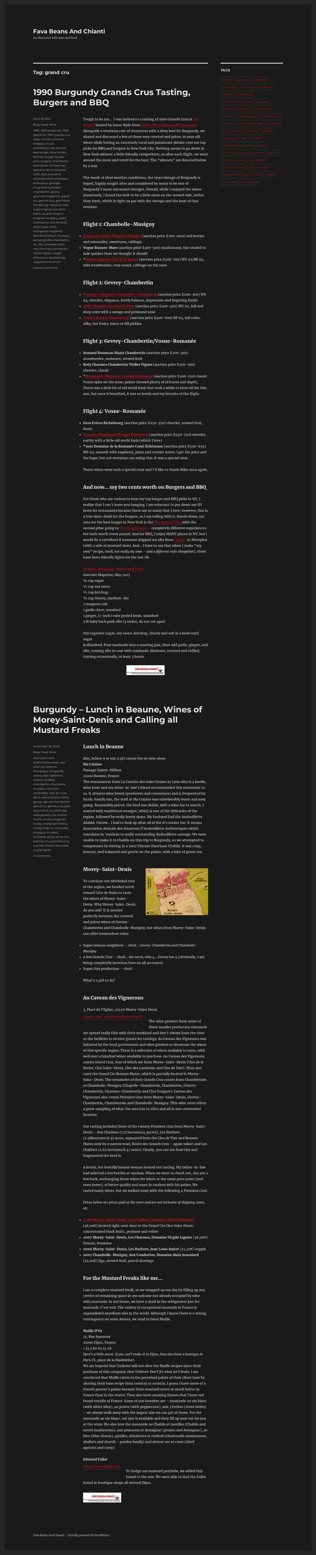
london (256, 138)
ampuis (227, 79)
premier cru (41, 841)
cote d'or (228, 116)
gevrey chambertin (57, 801)
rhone (226, 160)
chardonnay (244, 94)
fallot (65, 797)
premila (272, 152)
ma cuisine (59, 815)
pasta (251, 145)
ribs (40, 244)
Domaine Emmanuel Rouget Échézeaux (116, 434)
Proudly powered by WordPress (88, 1535)
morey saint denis (55, 823)
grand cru (39, 806)
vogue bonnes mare (46, 261)
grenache (252, 130)
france (237, 130)
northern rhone (232, 145)
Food (44, 124)
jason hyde (40, 226)
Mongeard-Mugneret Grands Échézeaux (119, 376)
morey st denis (43, 828)
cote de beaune (248, 116)
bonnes (38, 156)
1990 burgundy (51, 130)
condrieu (262, 101)
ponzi (243, 152)
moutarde (61, 828)
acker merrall (42, 139)
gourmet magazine (46, 196)
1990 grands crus (58, 134)
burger (49, 156)
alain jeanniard (43, 758)
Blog (36, 124)
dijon (36, 797)
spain (252, 167)
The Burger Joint (133, 528)
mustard (52, 832)
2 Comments (41, 855)
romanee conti (54, 244)
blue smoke (58, 152)
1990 (36, 130)
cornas (226, 109)
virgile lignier (42, 850)
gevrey (55, 191)
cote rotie (228, 123)
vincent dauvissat (56, 845)
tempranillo (230, 174)
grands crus (46, 200)
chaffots (49, 779)
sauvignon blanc (233, 167)
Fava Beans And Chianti (69, 31)
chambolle (40, 165)
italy (244, 138)
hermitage (229, 138)
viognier (270, 174)
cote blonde (243, 109)
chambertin (60, 161)
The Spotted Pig (167, 522)
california (266, 87)
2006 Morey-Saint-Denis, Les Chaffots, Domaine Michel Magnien (138, 1220)
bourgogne (41, 771)
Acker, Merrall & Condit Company (168, 125)
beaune (51, 766)
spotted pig (57, 257)
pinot (51, 836)
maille (37, 819)
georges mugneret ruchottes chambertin (47, 187)
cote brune (263, 109)
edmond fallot (51, 797)
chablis (38, 779)
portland (257, 152)
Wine (52, 124)
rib (35, 244)
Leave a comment (45, 267)
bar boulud (58, 148)
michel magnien (54, 819)
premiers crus (59, 841)
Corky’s (180, 540)
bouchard (258, 79)
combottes (40, 793)
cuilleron (273, 123)
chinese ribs (57, 165)
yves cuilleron (250, 182)
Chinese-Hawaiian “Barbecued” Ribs (113, 569)
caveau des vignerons (47, 775)
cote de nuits (57, 793)
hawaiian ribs (59, 205)
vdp (244, 174)
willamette (229, 182)
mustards (39, 836)
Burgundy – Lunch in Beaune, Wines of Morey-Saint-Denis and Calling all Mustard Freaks (117, 719)
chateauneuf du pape (237, 101)
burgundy (57, 771)
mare (52, 226)
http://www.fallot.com (101, 1466)
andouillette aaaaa (46, 762)
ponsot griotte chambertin (51, 240)
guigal (267, 130)
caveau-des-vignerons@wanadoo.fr (113, 1016)
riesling (239, 160)
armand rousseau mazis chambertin (48, 143)
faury (225, 130)
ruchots (38, 845)
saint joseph (257, 160)
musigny (63, 235)
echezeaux (40, 183)
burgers (46, 161)
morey (37, 823)
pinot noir (62, 836)
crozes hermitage (251, 123)
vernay (256, 174)
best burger (41, 152)
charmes (52, 788)
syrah (264, 167)
